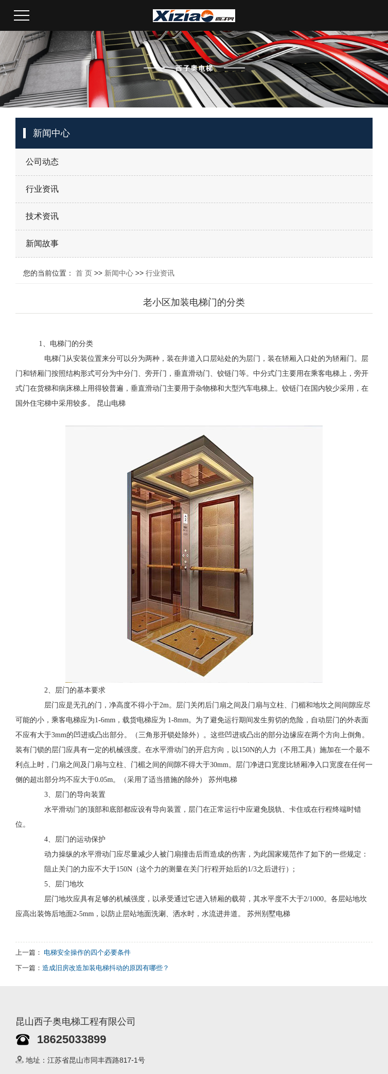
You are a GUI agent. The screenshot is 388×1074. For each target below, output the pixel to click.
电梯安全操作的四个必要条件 (87, 952)
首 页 (84, 273)
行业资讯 (42, 189)
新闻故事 (42, 243)
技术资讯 (42, 216)
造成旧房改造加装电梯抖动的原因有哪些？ (105, 968)
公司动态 (42, 161)
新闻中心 (118, 273)
